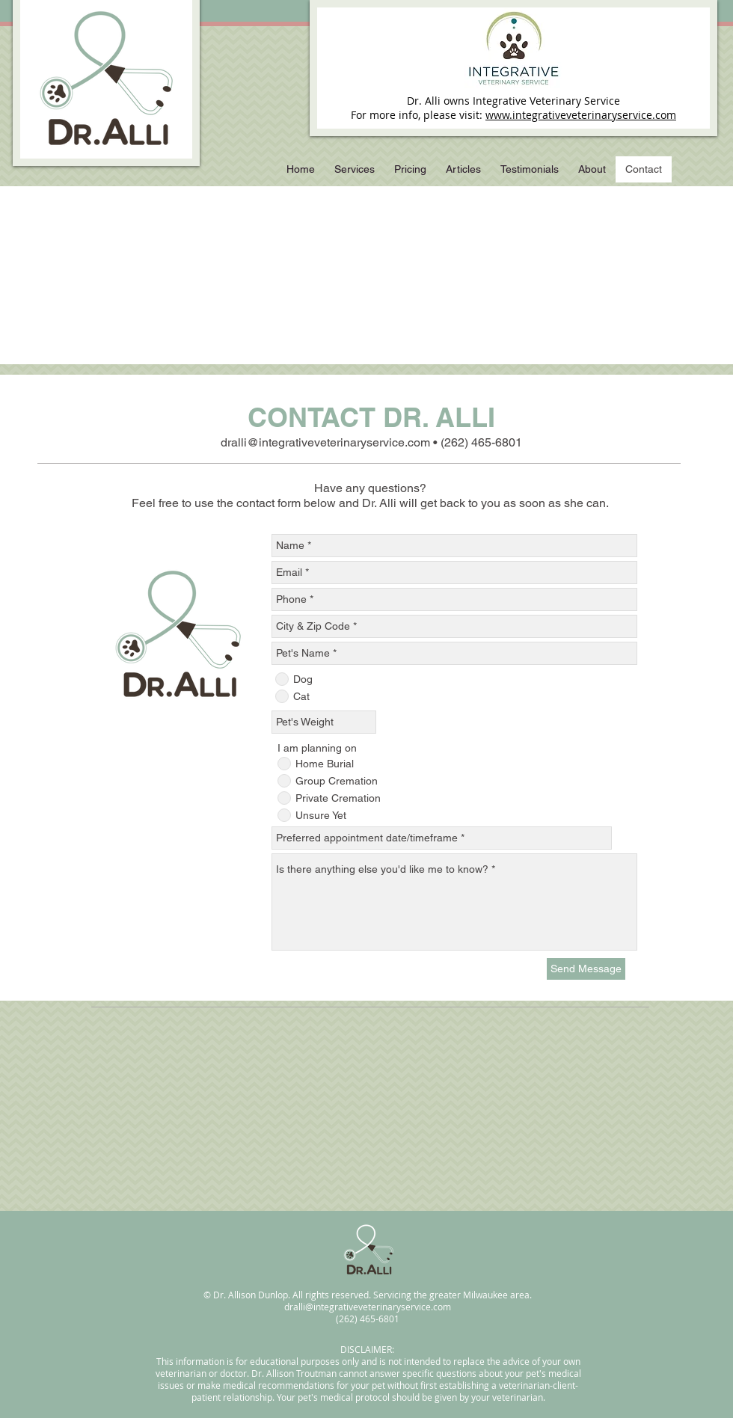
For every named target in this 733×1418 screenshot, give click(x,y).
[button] (354, 169)
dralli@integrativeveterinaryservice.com (325, 442)
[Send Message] (586, 969)
